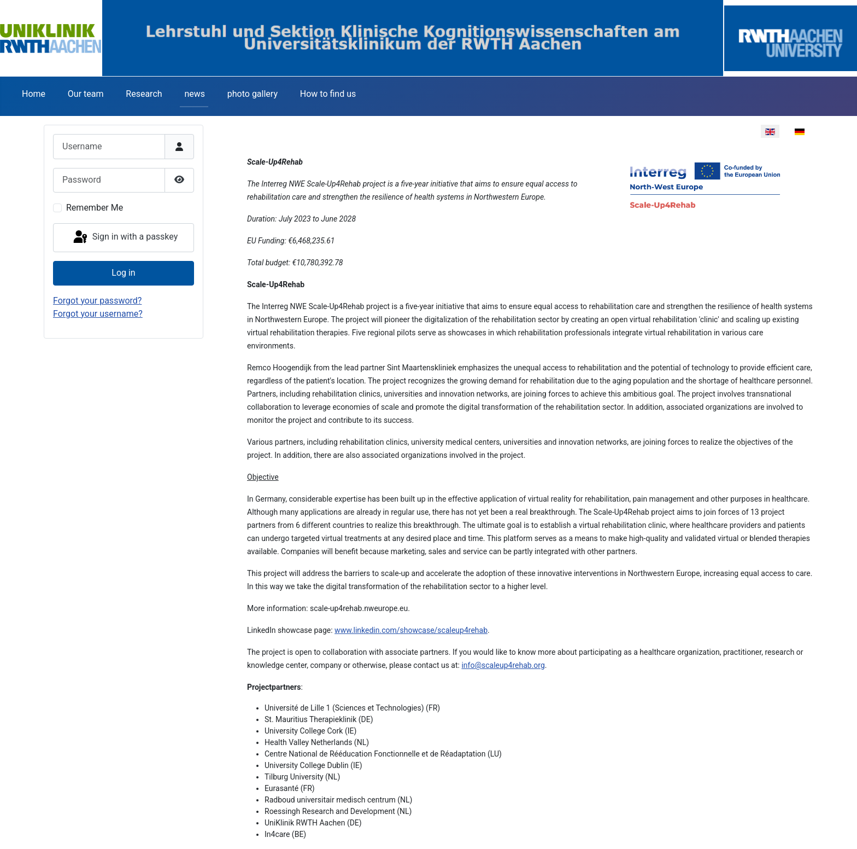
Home (33, 94)
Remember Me (94, 207)
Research (144, 94)
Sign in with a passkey (125, 237)
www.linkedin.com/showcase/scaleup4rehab (411, 630)
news (194, 94)
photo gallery (252, 94)
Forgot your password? (97, 300)
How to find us (328, 94)
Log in (123, 273)
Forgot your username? (98, 314)
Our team (86, 94)
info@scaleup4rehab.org (502, 665)
